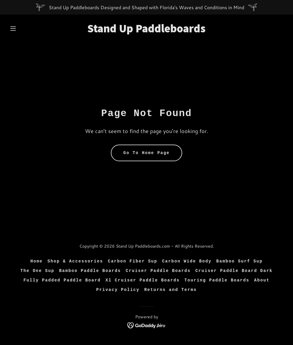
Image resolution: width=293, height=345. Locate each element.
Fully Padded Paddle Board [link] (62, 280)
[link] (146, 30)
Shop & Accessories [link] (75, 261)
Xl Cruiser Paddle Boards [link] (142, 280)
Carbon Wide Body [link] (186, 261)
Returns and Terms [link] (170, 289)
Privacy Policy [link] (118, 289)
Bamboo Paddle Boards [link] (90, 270)
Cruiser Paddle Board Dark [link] (233, 270)
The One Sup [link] (37, 270)
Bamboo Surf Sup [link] (239, 261)
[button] (28, 28)
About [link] (262, 280)
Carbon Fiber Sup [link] (132, 261)
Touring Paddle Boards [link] (217, 280)
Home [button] (36, 261)
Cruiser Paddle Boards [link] (158, 270)
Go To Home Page (146, 153)
